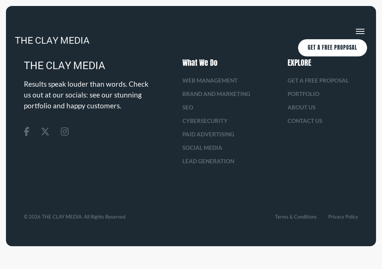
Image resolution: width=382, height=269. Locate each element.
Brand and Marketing (216, 93)
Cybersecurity (205, 120)
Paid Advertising (208, 134)
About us (302, 107)
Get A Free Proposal (332, 48)
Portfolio (303, 93)
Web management (210, 80)
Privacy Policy (343, 217)
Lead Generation (208, 161)
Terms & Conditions (296, 217)
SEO (187, 107)
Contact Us (305, 120)
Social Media (202, 147)
